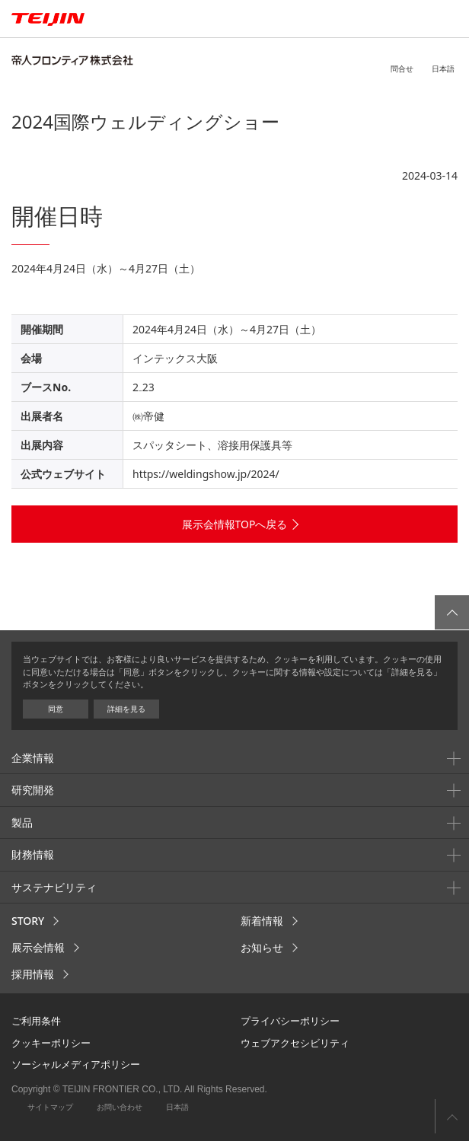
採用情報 (32, 974)
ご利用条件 (36, 1021)
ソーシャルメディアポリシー (75, 1064)
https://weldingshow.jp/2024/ (205, 474)
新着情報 (262, 920)
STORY (27, 920)
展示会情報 (38, 947)
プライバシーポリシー (290, 1021)
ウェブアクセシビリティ (295, 1043)
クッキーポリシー (51, 1043)
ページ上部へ (452, 1116)
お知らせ (262, 947)
